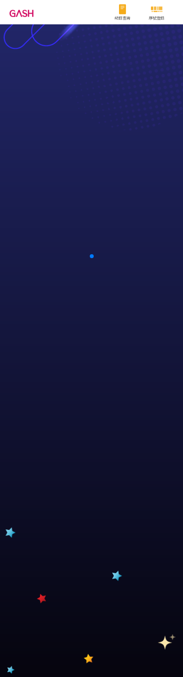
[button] (92, 256)
